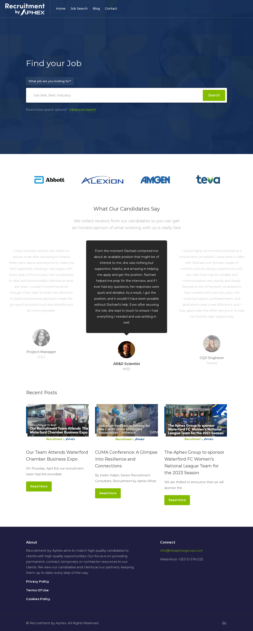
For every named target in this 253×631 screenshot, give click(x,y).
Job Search (79, 8)
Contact (111, 8)
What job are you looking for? (49, 81)
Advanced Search (82, 109)
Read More (38, 486)
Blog (96, 8)
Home (60, 8)
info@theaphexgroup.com (181, 550)
